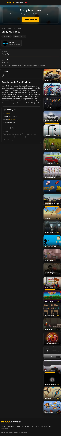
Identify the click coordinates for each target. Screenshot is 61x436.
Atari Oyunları (7, 134)
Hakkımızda (19, 426)
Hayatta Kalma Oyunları (31, 134)
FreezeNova (12, 119)
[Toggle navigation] (3, 3)
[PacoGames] (11, 422)
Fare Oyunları (18, 134)
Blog (50, 426)
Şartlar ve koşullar (41, 426)
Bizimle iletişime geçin (7, 426)
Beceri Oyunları (8, 137)
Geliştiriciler (4, 429)
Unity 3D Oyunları (20, 137)
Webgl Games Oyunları (10, 140)
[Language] (27, 2)
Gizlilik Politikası (29, 426)
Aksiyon (8, 113)
